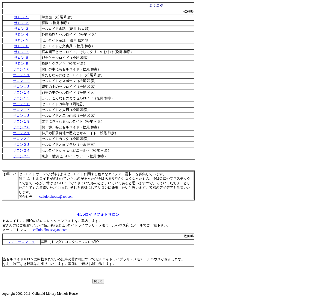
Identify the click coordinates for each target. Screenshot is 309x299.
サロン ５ (21, 40)
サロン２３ (21, 144)
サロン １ (21, 17)
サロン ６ (21, 46)
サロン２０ (21, 127)
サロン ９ (21, 63)
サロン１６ (21, 104)
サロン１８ (21, 115)
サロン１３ (21, 86)
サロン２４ (21, 150)
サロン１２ (21, 81)
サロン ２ (21, 23)
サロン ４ (21, 34)
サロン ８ (21, 57)
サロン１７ (21, 110)
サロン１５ (21, 98)
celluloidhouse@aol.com (56, 196)
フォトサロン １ (21, 242)
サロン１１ (21, 75)
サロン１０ (21, 69)
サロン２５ (21, 156)
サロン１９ (21, 121)
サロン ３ (21, 28)
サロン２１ (21, 133)
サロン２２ (21, 139)
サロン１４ (21, 92)
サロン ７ (21, 52)
